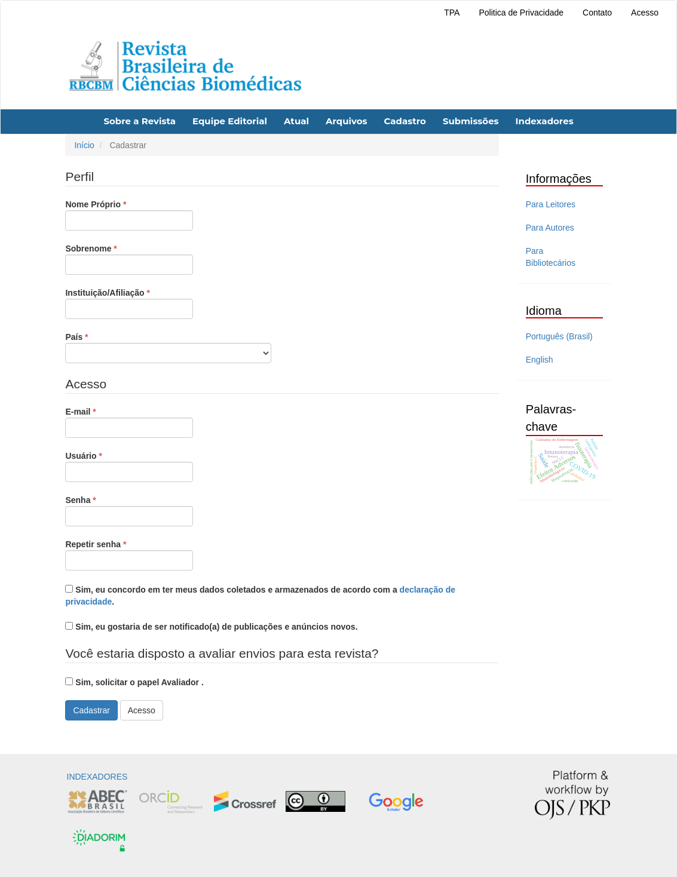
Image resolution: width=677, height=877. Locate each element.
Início (84, 145)
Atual (296, 121)
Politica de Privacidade (521, 12)
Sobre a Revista (139, 121)
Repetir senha (129, 554)
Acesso (644, 12)
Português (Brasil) (559, 336)
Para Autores (550, 227)
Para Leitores (550, 204)
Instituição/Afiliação (129, 303)
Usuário (129, 466)
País (168, 347)
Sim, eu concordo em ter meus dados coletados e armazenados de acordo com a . (260, 595)
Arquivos (346, 121)
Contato (597, 12)
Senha (129, 510)
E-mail (129, 422)
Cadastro (404, 121)
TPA (451, 12)
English (539, 359)
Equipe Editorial (229, 121)
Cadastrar (91, 710)
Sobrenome (129, 259)
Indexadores (545, 121)
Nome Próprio (129, 214)
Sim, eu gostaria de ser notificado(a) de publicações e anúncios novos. (211, 626)
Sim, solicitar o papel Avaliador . (134, 682)
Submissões (471, 121)
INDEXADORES (97, 776)
